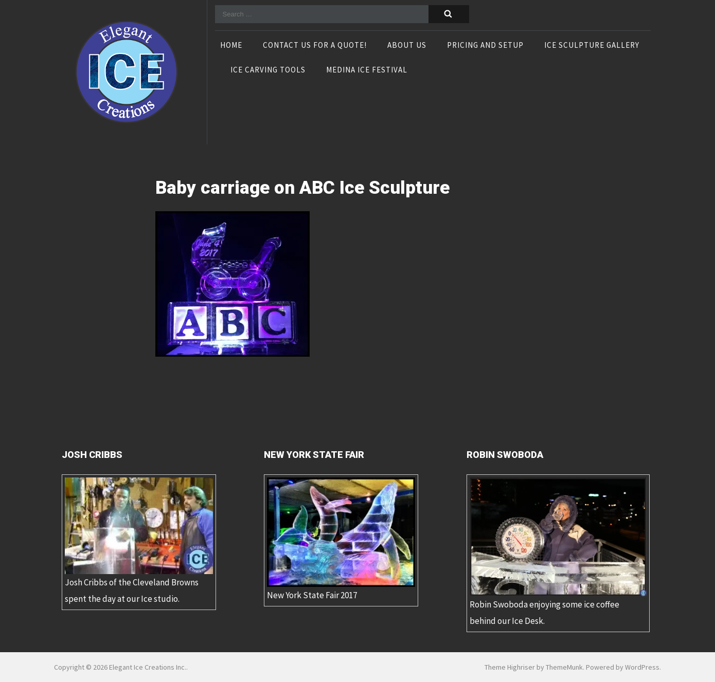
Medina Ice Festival (366, 70)
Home (231, 46)
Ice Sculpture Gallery (591, 46)
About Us (406, 46)
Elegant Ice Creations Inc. (147, 667)
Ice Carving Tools (268, 70)
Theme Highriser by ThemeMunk (534, 667)
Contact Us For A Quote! (315, 46)
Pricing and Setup (485, 46)
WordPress (642, 667)
